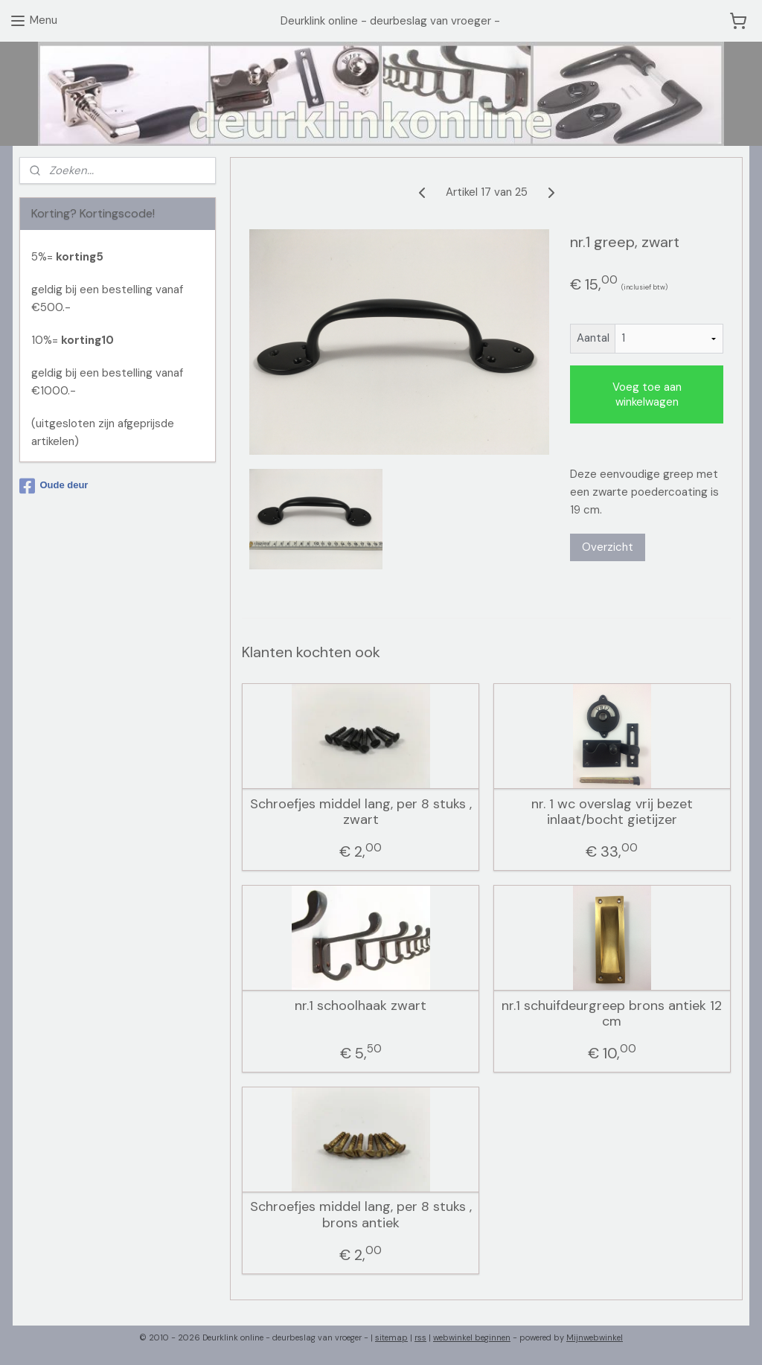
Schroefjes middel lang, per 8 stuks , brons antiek (361, 1215)
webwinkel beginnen (471, 1337)
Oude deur (53, 486)
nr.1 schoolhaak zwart (360, 1005)
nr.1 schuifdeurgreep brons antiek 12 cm (612, 1013)
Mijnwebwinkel (594, 1337)
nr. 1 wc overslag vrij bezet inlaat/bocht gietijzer (612, 812)
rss (420, 1337)
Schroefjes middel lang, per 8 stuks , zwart (361, 812)
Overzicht (607, 547)
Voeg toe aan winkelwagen (647, 394)
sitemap (391, 1337)
